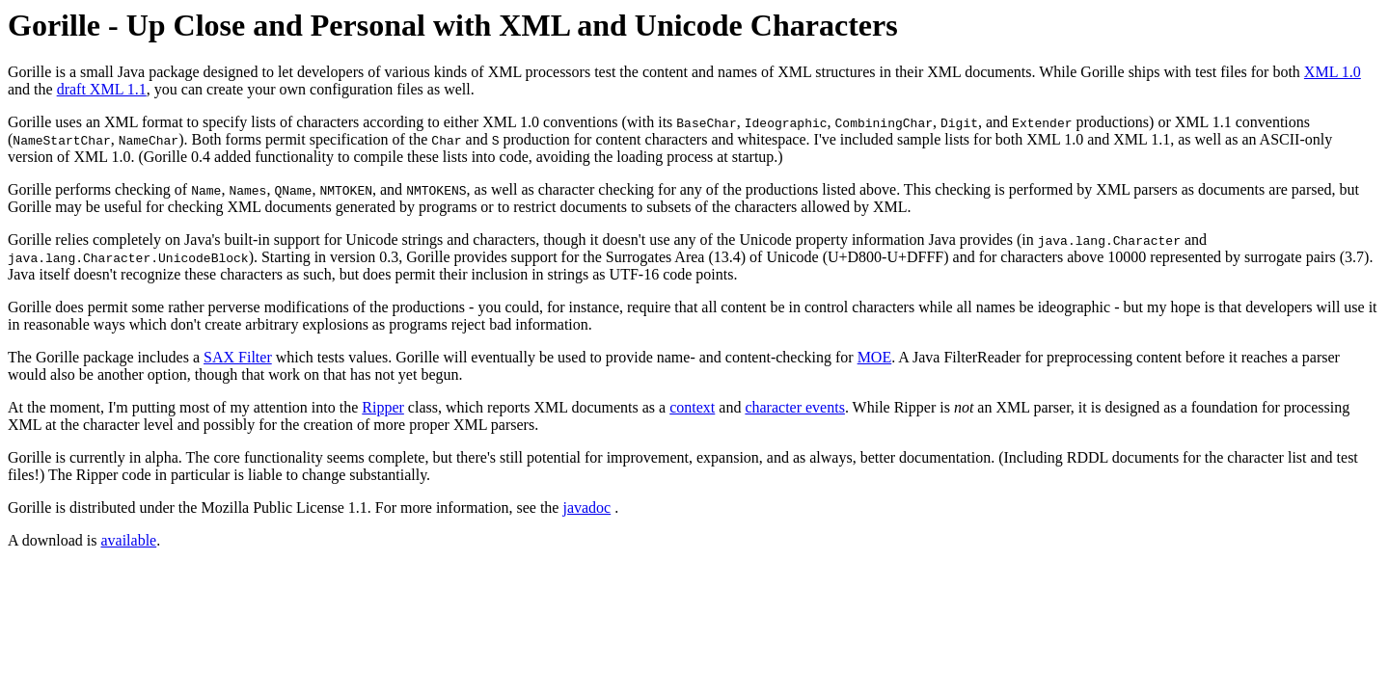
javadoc (586, 507)
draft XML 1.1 (102, 89)
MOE (875, 357)
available (128, 540)
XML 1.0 (1332, 72)
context (692, 407)
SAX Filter (238, 357)
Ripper (383, 407)
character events (794, 407)
